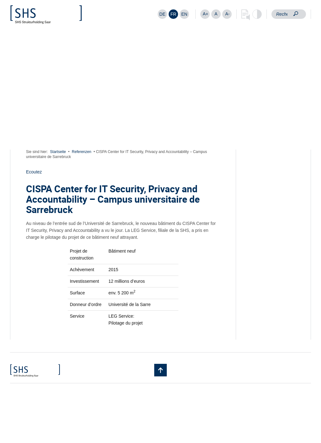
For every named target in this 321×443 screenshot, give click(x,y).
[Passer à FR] (173, 14)
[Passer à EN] (184, 14)
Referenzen (81, 152)
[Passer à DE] (162, 14)
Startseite (58, 152)
